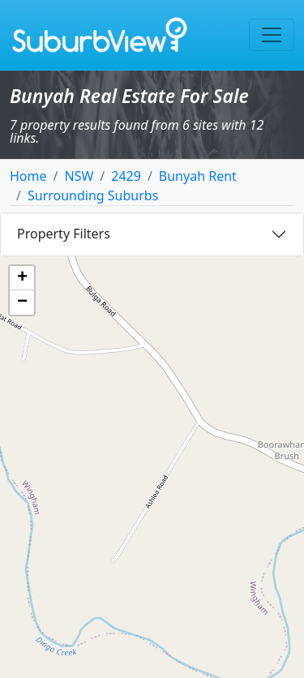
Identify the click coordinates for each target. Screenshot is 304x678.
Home (28, 176)
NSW (78, 176)
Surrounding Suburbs (93, 195)
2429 (126, 176)
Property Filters (63, 233)
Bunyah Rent (198, 176)
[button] (22, 278)
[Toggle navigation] (271, 35)
